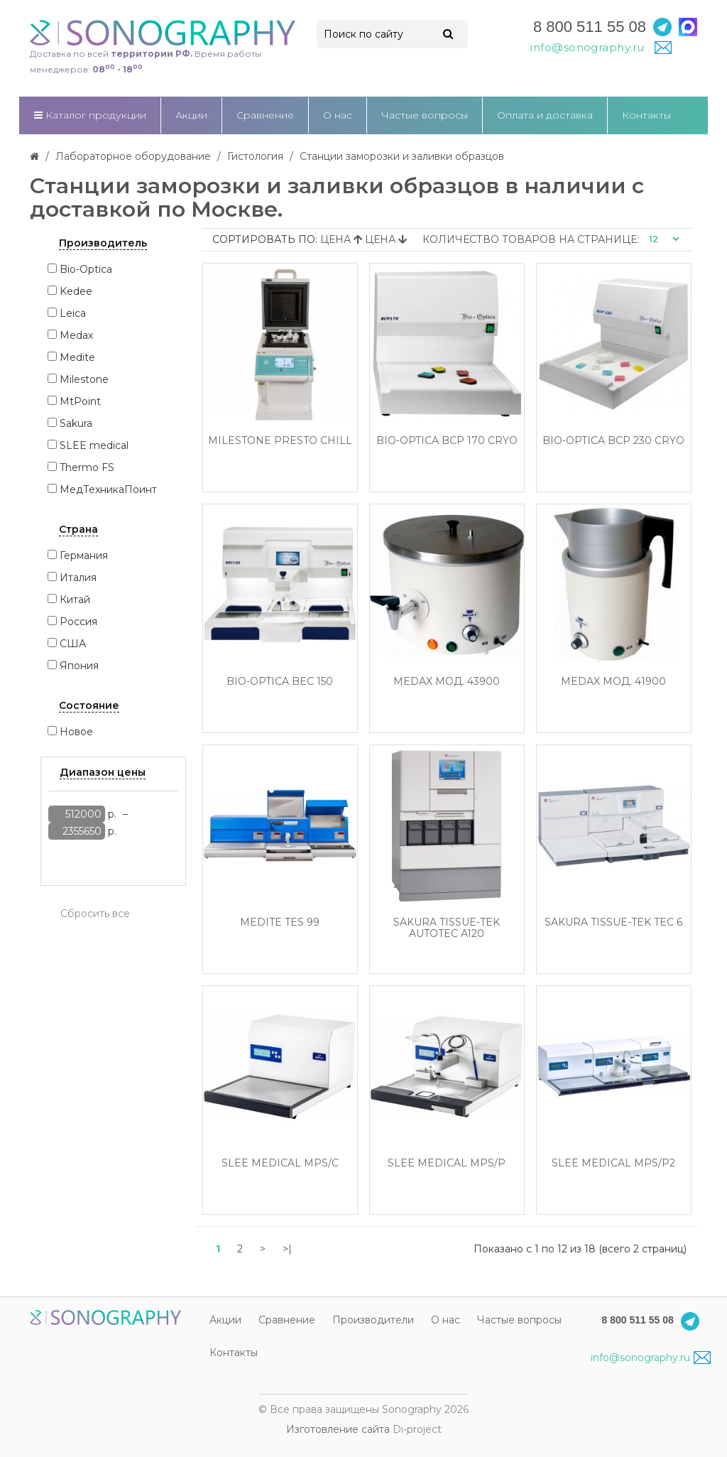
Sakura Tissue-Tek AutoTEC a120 (446, 928)
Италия (78, 577)
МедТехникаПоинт (108, 489)
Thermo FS (87, 467)
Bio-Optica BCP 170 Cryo (447, 440)
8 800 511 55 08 (589, 27)
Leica (73, 313)
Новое (76, 731)
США (73, 643)
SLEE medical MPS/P (446, 1163)
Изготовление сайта (338, 1429)
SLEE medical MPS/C (280, 1163)
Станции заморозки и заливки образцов (402, 156)
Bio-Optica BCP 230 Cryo (613, 440)
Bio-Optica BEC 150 (279, 681)
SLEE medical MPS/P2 (613, 1163)
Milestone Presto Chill (280, 440)
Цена (342, 239)
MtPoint (80, 401)
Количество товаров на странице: (530, 239)
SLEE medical (94, 445)
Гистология (255, 156)
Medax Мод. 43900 (446, 681)
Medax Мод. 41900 (613, 681)
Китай (75, 599)
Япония (79, 665)
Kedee (76, 291)
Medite (77, 357)
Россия (78, 621)
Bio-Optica (86, 269)
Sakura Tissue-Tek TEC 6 (613, 922)
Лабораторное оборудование (133, 156)
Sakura (76, 423)
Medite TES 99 (279, 922)
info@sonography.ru (650, 1357)
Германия (84, 555)
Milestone (84, 379)
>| (287, 1248)
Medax (76, 335)
